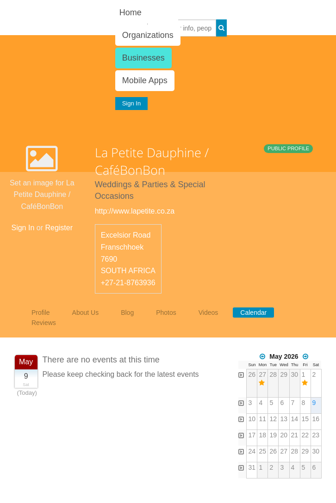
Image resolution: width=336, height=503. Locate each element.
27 (262, 374)
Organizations (148, 35)
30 (295, 374)
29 (283, 374)
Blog (127, 312)
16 (316, 419)
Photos (166, 312)
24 (251, 451)
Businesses (143, 57)
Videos (208, 312)
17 (251, 435)
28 (273, 374)
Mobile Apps (145, 80)
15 (305, 419)
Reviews (43, 322)
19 (273, 435)
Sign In (131, 103)
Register (59, 228)
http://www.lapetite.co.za (135, 211)
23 (316, 435)
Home (130, 12)
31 (251, 467)
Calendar (253, 312)
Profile (40, 312)
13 (283, 419)
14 (295, 419)
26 (251, 374)
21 (295, 435)
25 (262, 451)
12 (273, 419)
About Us (85, 312)
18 (262, 435)
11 (262, 419)
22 (305, 435)
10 (251, 419)
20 (283, 435)
